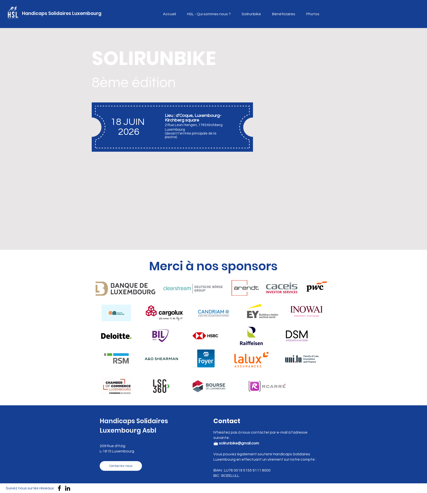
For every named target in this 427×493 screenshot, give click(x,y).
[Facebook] (59, 488)
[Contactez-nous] (121, 466)
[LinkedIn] (67, 488)
